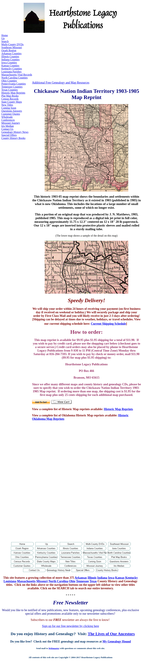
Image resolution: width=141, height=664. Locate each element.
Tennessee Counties (11, 86)
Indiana (102, 577)
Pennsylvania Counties (13, 83)
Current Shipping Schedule (108, 323)
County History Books (13, 138)
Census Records (10, 98)
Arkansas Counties (11, 53)
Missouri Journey (10, 123)
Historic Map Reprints (13, 92)
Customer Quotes (10, 113)
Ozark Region (8, 50)
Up (3, 38)
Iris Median (7, 126)
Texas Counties (9, 89)
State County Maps (11, 101)
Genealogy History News (14, 132)
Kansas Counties (10, 65)
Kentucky (131, 577)
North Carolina (58, 581)
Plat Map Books (10, 95)
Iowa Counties (9, 62)
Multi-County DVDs (12, 44)
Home (4, 35)
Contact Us (7, 129)
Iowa (111, 577)
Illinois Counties (10, 56)
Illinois (92, 577)
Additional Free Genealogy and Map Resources (60, 82)
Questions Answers (11, 110)
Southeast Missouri (11, 47)
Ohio (72, 581)
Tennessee (82, 581)
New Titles (7, 104)
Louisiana (10, 581)
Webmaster (54, 648)
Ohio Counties (9, 80)
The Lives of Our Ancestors (111, 634)
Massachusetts (26, 581)
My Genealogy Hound (117, 641)
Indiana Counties (10, 59)
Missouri (42, 581)
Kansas (119, 577)
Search (5, 41)
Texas (93, 581)
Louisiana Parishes (11, 71)
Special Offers (9, 135)
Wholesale (7, 117)
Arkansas (81, 577)
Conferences (8, 120)
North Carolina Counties (14, 77)
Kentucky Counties (11, 68)
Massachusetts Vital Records (16, 74)
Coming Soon (8, 107)
